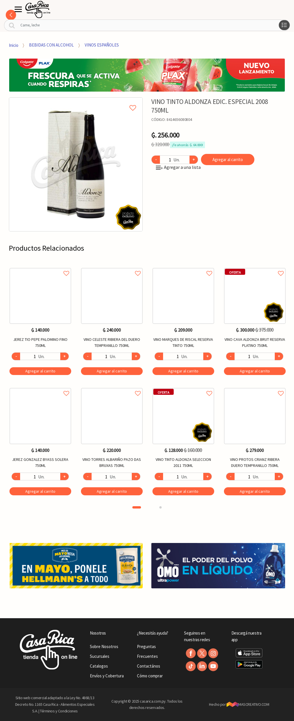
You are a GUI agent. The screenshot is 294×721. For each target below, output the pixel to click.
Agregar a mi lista (75, 101)
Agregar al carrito (227, 159)
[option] (76, 164)
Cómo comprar (150, 676)
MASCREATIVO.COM (248, 704)
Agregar (40, 371)
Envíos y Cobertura (107, 676)
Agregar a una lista (178, 167)
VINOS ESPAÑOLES (102, 45)
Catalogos (99, 666)
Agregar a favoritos (40, 267)
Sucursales (99, 656)
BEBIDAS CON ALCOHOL (51, 45)
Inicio (13, 45)
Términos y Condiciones (59, 711)
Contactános (148, 666)
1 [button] (136, 507)
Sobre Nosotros (104, 646)
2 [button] (160, 507)
